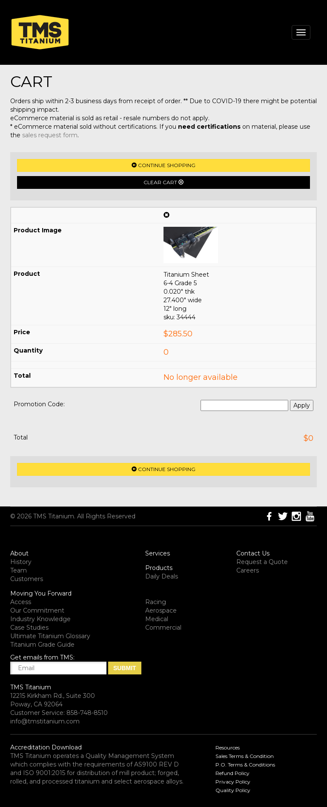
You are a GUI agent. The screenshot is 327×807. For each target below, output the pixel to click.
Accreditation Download (46, 747)
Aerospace (161, 610)
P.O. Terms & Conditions (245, 764)
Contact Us (253, 553)
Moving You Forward (41, 593)
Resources (227, 747)
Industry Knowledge (40, 619)
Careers (247, 570)
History (21, 562)
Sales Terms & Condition (244, 756)
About (19, 553)
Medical (156, 619)
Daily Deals (161, 576)
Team (18, 570)
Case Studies (29, 627)
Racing (155, 602)
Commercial (163, 627)
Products (158, 568)
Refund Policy (232, 773)
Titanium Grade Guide (42, 644)
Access (20, 602)
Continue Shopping (163, 165)
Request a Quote (262, 562)
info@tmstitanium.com (45, 721)
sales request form (49, 135)
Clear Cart (163, 182)
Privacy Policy (232, 781)
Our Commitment (37, 610)
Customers (26, 579)
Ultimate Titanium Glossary (50, 636)
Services (157, 553)
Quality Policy (232, 790)
